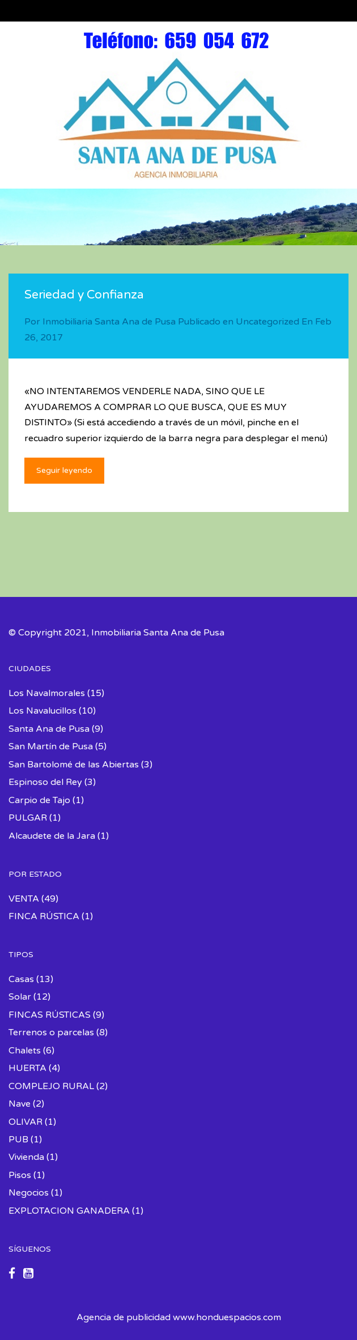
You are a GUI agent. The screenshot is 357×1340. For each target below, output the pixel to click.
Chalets (24, 1050)
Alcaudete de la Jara (51, 836)
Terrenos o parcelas (51, 1032)
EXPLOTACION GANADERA (69, 1211)
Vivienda (26, 1157)
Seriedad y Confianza (84, 295)
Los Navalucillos (42, 710)
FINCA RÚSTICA (43, 916)
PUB (18, 1139)
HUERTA (27, 1068)
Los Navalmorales (46, 693)
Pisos (19, 1175)
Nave (19, 1103)
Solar (19, 996)
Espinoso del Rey (45, 782)
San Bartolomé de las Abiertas (73, 764)
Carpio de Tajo (39, 800)
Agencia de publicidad (123, 1317)
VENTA (23, 898)
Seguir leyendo (64, 470)
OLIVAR (25, 1122)
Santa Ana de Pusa (49, 729)
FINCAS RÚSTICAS (49, 1015)
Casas (21, 979)
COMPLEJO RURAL (51, 1086)
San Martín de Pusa (50, 746)
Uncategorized (267, 321)
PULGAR (27, 817)
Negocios (28, 1192)
